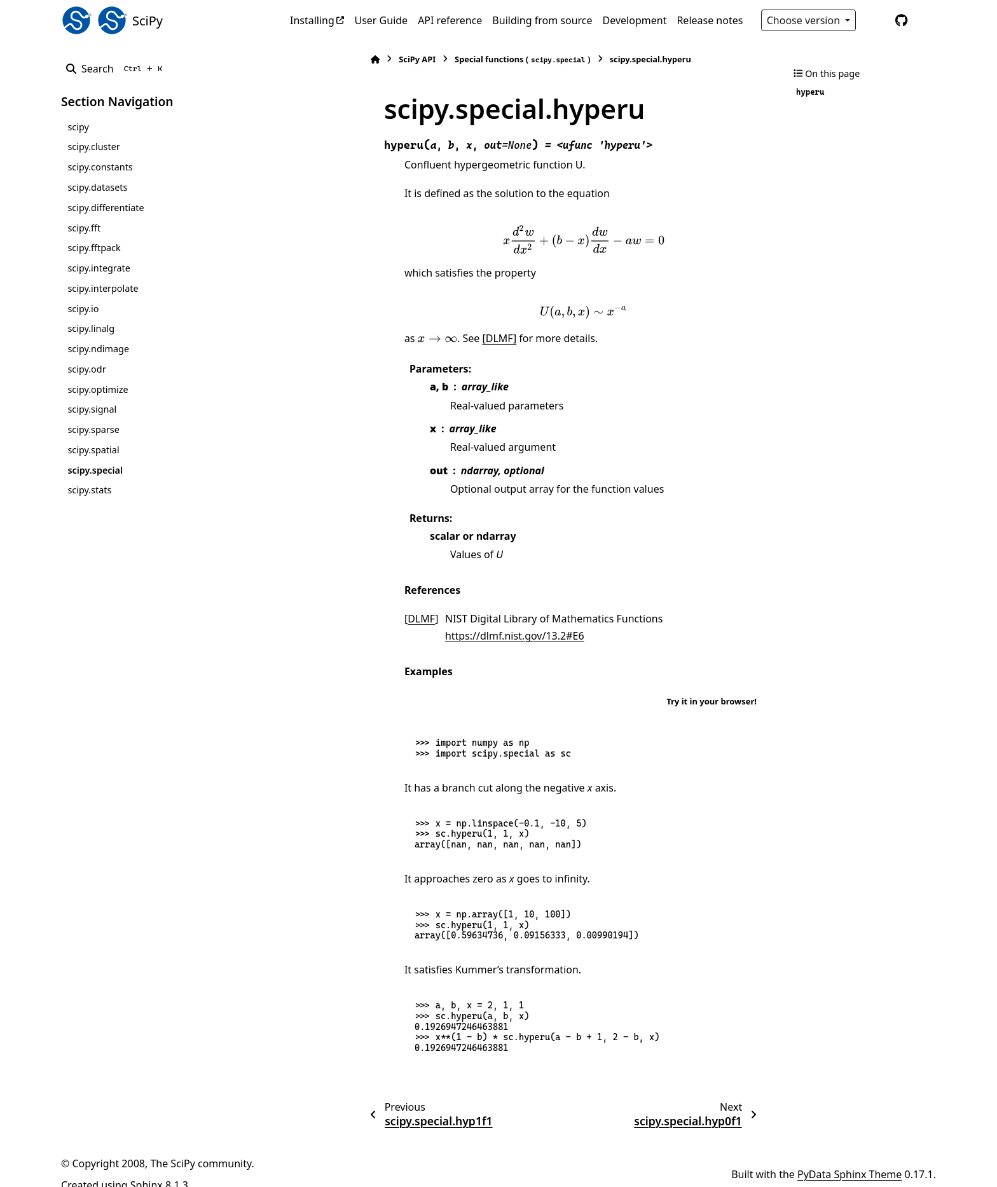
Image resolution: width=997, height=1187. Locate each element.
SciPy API (338, 59)
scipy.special (95, 470)
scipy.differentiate (105, 208)
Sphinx (146, 1169)
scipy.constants (99, 167)
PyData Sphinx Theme (849, 1157)
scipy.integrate (98, 268)
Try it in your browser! (711, 684)
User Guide (381, 20)
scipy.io (83, 309)
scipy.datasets (97, 187)
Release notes (710, 20)
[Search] (116, 68)
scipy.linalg (90, 328)
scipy (77, 127)
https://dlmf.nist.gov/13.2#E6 (656, 619)
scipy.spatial (93, 450)
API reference (450, 20)
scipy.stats (89, 490)
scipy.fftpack (93, 248)
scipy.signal (91, 409)
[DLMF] (421, 338)
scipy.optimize (97, 389)
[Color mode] (875, 20)
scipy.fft (83, 228)
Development (635, 20)
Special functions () (444, 59)
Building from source (542, 20)
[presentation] (544, 239)
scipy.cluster (93, 147)
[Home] (296, 59)
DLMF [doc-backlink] (342, 619)
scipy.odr (86, 369)
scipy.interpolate (102, 288)
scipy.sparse (93, 429)
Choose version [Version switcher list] (805, 20)
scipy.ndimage (98, 349)
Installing (312, 20)
